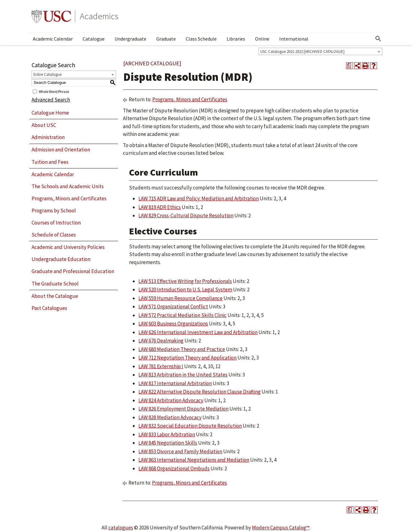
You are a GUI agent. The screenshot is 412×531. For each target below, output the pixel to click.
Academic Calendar (53, 39)
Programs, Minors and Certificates (69, 198)
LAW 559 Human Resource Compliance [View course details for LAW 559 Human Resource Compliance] (180, 298)
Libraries (236, 39)
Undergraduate (130, 39)
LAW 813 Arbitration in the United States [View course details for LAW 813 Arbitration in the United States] (183, 374)
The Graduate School (55, 283)
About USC (44, 125)
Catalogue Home (50, 112)
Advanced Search (51, 99)
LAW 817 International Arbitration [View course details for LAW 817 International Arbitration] (175, 383)
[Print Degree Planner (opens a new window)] (349, 65)
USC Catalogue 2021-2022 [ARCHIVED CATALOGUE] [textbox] (302, 51)
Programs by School (54, 210)
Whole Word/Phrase (54, 91)
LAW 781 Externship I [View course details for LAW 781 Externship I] (160, 366)
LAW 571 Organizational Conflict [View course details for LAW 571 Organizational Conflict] (173, 306)
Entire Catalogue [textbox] (47, 74)
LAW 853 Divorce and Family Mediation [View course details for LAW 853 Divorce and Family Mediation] (180, 451)
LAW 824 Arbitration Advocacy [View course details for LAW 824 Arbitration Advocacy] (170, 400)
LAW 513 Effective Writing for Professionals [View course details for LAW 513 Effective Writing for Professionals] (185, 281)
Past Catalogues (49, 308)
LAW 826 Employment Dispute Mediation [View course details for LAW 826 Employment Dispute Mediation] (183, 408)
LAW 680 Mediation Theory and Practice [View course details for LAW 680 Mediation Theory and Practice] (181, 349)
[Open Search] (378, 39)
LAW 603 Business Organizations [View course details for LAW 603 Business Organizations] (173, 323)
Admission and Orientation (61, 149)
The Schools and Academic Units (68, 186)
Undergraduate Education (61, 259)
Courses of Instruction (56, 222)
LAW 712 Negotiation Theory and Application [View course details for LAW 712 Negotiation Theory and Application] (187, 357)
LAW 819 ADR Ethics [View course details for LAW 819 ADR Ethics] (159, 207)
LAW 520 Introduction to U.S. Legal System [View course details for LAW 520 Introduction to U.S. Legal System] (185, 289)
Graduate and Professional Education (73, 271)
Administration (48, 137)
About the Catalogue (55, 296)
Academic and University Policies (68, 247)
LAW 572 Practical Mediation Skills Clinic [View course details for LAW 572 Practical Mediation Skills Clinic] (182, 315)
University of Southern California (51, 16)
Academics (99, 16)
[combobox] (320, 51)
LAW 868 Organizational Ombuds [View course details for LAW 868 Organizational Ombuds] (174, 468)
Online (262, 39)
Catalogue (94, 39)
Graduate (166, 39)
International (293, 39)
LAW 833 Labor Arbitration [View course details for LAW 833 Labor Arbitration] (166, 434)
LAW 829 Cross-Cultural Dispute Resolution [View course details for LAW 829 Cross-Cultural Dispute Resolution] (185, 215)
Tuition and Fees (50, 162)
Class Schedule (201, 39)
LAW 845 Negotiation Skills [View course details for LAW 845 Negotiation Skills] (167, 442)
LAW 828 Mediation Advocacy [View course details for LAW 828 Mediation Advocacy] (170, 417)
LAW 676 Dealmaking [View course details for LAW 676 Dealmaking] (161, 340)
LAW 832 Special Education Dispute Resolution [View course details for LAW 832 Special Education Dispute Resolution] (190, 425)
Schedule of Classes (54, 234)
